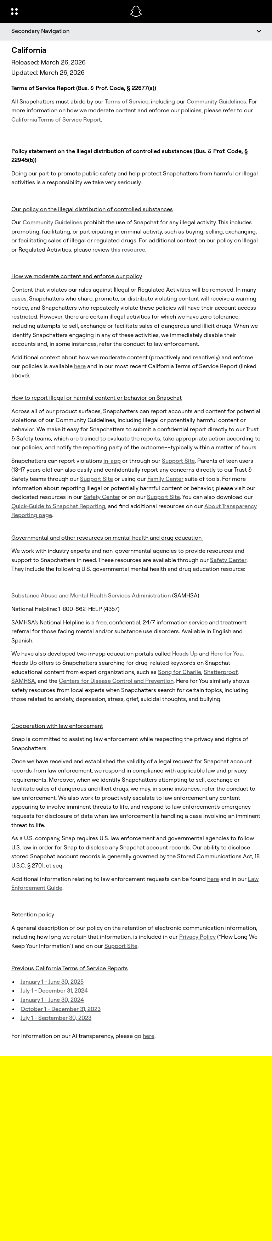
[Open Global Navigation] (66, 11)
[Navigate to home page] (136, 11)
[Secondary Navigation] (136, 31)
